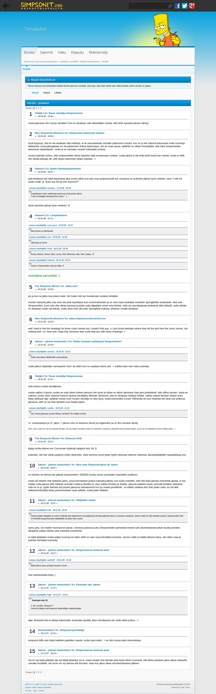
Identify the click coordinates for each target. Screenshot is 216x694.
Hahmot (39, 168)
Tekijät (38, 113)
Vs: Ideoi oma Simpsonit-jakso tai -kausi (94, 464)
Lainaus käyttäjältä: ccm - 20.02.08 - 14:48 (48, 237)
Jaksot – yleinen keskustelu (50, 341)
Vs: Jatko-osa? (69, 286)
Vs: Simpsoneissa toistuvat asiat (90, 550)
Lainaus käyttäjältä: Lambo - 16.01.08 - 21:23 (49, 408)
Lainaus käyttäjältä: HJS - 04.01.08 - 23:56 (48, 510)
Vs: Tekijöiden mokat (83, 500)
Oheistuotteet (45, 630)
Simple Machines (55, 684)
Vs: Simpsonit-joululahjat (69, 630)
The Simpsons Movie (47, 286)
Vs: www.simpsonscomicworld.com (85, 318)
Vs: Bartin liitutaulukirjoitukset (63, 168)
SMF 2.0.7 (29, 684)
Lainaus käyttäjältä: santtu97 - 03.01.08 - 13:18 (50, 560)
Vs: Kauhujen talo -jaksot (85, 584)
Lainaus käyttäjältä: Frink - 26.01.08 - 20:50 (48, 249)
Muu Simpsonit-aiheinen (49, 133)
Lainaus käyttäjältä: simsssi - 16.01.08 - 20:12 (49, 352)
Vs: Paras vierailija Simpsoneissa (63, 113)
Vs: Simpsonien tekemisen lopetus (85, 133)
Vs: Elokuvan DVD (71, 438)
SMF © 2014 (41, 684)
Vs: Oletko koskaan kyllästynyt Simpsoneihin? (95, 341)
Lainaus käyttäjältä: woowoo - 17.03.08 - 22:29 (50, 188)
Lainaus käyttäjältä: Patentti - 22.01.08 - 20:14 (49, 260)
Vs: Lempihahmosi (56, 215)
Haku (170, 6)
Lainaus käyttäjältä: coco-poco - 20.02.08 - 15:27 (51, 225)
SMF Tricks (185, 687)
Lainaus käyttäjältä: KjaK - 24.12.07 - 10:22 (48, 595)
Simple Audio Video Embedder (38, 687)
